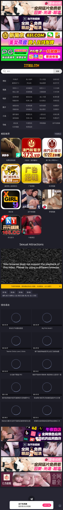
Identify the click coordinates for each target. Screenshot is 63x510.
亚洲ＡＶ (16, 88)
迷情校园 (16, 118)
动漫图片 (56, 106)
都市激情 (16, 114)
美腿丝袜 (16, 109)
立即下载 (47, 505)
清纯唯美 (29, 109)
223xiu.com (31, 65)
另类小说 (29, 118)
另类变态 (56, 100)
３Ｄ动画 (56, 88)
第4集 (29, 292)
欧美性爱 (56, 97)
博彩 (4, 81)
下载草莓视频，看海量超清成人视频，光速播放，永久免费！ (36, 286)
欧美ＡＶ (43, 88)
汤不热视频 (56, 123)
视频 (4, 89)
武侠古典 (56, 114)
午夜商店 (29, 123)
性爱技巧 (56, 118)
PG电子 (15, 79)
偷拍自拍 (29, 97)
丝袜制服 (29, 92)
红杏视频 (16, 127)
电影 (4, 98)
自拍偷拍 (29, 88)
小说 (4, 116)
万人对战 (43, 79)
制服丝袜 (16, 100)
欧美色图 (43, 106)
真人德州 (29, 79)
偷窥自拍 (16, 106)
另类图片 (56, 109)
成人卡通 (43, 97)
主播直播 (43, 92)
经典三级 (29, 100)
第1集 (4, 292)
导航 (4, 124)
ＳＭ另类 (56, 92)
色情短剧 (29, 127)
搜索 (57, 71)
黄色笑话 (43, 118)
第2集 (13, 292)
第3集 (21, 292)
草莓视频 (43, 123)
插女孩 (15, 123)
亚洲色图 (29, 106)
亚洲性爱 (16, 97)
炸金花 (29, 83)
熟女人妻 (16, 92)
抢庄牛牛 (56, 83)
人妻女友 (43, 114)
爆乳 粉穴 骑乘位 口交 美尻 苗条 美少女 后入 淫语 (19, 296)
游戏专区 (56, 79)
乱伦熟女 (43, 100)
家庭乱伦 (29, 114)
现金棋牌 (43, 83)
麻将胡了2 (15, 83)
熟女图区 (43, 109)
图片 (4, 107)
